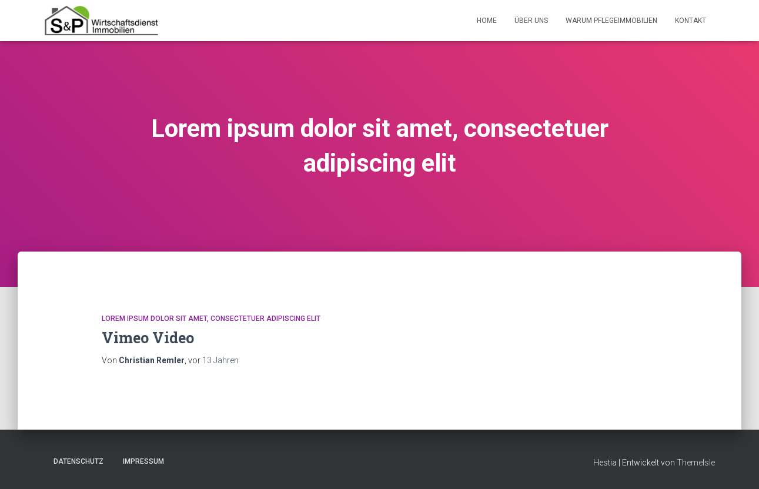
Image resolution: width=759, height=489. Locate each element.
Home (487, 20)
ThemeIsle (696, 462)
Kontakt (690, 20)
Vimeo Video (148, 337)
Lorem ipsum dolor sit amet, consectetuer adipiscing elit (211, 318)
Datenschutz (78, 461)
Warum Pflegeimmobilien (611, 20)
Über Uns (531, 20)
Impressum (143, 461)
